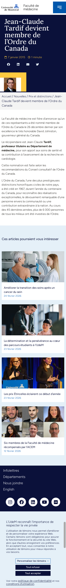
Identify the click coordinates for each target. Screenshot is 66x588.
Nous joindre (13, 483)
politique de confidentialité (35, 580)
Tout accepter (33, 573)
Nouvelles (20, 96)
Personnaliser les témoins (33, 561)
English (8, 489)
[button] (8, 64)
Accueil (6, 96)
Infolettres (11, 470)
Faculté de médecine (31, 7)
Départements (14, 477)
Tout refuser (33, 567)
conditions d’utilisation (20, 584)
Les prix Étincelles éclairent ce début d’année (32, 394)
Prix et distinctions (40, 96)
